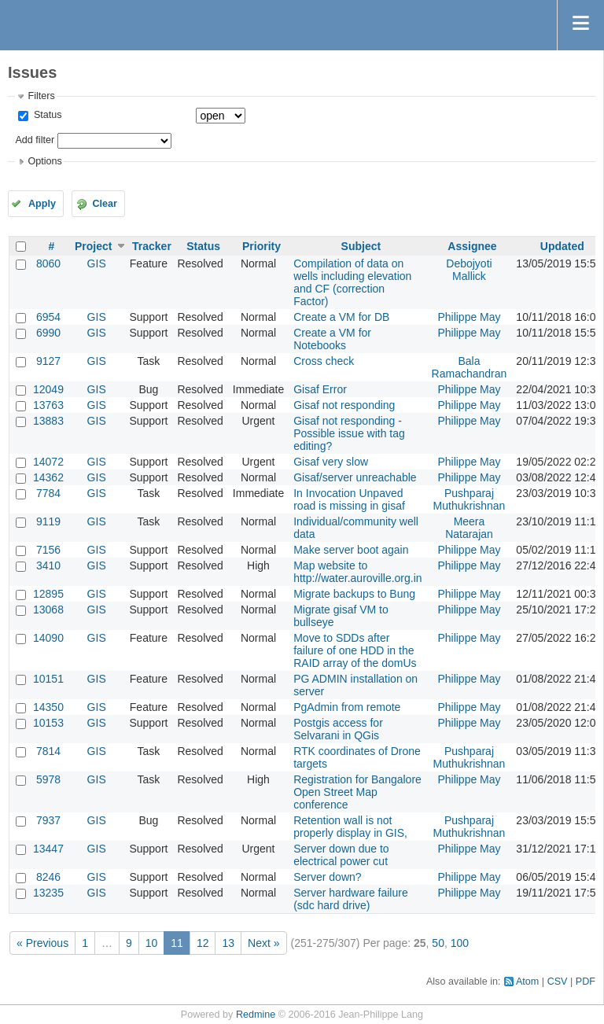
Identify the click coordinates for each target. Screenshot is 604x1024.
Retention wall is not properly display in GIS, (350, 826)
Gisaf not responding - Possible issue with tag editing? (349, 433)
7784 (48, 493)
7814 (48, 751)
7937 (48, 820)
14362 (48, 477)
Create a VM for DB (341, 317)
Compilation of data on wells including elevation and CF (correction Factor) (352, 282)
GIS (96, 263)
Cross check (323, 361)
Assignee (471, 246)
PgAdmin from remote (346, 707)
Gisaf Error (320, 389)
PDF (585, 981)
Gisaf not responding (344, 405)
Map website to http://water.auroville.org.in (357, 571)
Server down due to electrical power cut (341, 854)
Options (44, 161)
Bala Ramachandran (469, 367)
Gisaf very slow (330, 461)
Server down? (327, 877)
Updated (562, 246)
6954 (48, 317)
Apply (42, 203)
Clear (104, 203)
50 (438, 943)
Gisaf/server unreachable (354, 477)
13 (228, 943)
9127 (48, 361)
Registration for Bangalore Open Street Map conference (357, 792)
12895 (48, 594)
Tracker (151, 246)
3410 (48, 565)
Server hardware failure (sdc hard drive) (350, 899)
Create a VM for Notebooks (332, 339)
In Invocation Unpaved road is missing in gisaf (349, 499)
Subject (361, 246)
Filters (41, 95)
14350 (48, 707)
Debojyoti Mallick (469, 269)
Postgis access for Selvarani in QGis (338, 729)
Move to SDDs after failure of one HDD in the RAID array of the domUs (354, 650)
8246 (48, 877)
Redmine (255, 1014)
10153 (48, 722)
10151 (48, 678)
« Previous (42, 943)
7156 (48, 549)
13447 (48, 848)
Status (46, 114)
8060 (48, 263)
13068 (48, 609)
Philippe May (468, 317)
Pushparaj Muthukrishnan (469, 499)
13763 (48, 405)
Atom (527, 981)
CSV (557, 981)
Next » (263, 943)
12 (203, 943)
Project (93, 246)
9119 (48, 521)
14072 (48, 461)
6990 (48, 332)
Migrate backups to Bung (354, 594)
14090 (48, 638)
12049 (48, 389)
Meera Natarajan (469, 527)
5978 (48, 779)
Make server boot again (350, 549)
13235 (48, 892)
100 (460, 943)
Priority (261, 246)
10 (151, 943)
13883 (48, 420)
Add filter (34, 139)
